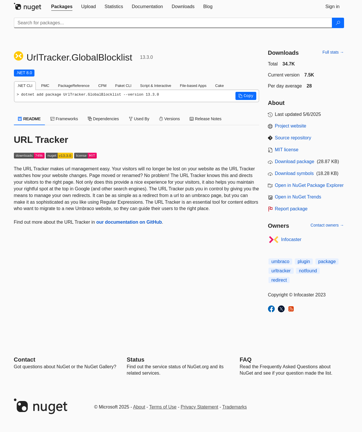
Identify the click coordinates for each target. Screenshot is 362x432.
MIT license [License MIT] (287, 149)
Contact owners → (327, 225)
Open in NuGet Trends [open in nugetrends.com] (298, 196)
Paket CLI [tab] (123, 85)
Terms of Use (162, 406)
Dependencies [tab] (103, 119)
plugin (304, 261)
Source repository (293, 137)
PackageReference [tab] (73, 85)
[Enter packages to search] (173, 23)
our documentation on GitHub (129, 222)
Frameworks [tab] (64, 119)
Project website (290, 125)
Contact (24, 359)
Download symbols (294, 173)
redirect (279, 280)
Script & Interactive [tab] (155, 85)
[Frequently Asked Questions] (246, 359)
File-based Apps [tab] (193, 85)
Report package (291, 208)
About (139, 406)
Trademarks (234, 406)
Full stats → (333, 52)
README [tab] (29, 119)
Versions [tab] (169, 119)
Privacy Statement (199, 406)
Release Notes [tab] (206, 119)
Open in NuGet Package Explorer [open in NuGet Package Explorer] (309, 185)
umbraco (280, 261)
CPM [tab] (102, 85)
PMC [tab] (45, 85)
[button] (245, 96)
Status (136, 359)
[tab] (62, 6)
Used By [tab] (139, 119)
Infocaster (291, 239)
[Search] (338, 23)
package (327, 261)
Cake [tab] (219, 85)
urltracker (281, 270)
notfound (308, 270)
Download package (294, 161)
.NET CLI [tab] (24, 85)
